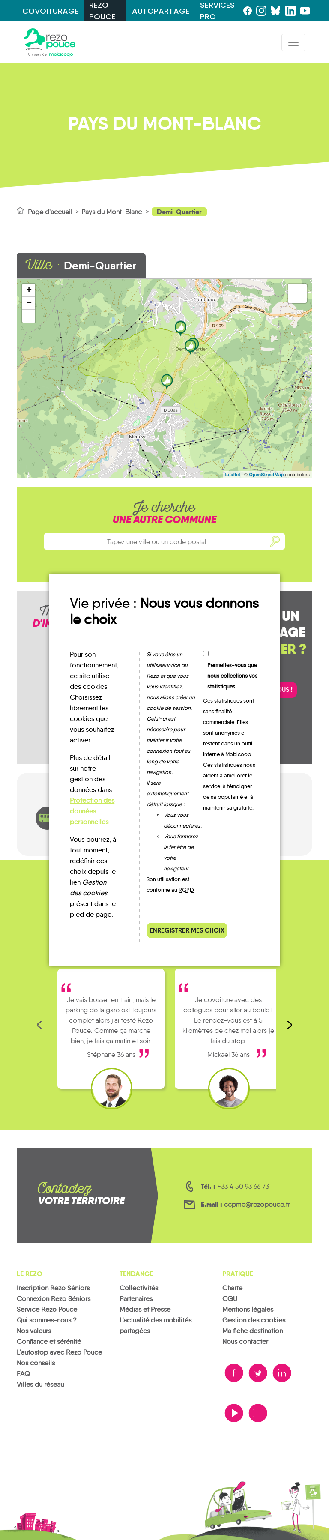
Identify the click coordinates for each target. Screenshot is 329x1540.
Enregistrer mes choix (187, 930)
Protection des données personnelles (92, 811)
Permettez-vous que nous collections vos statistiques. (232, 676)
